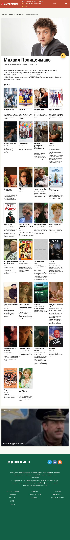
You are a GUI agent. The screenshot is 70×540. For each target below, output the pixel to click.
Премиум (24, 6)
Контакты (35, 498)
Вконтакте (57, 494)
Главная (4, 15)
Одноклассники (57, 498)
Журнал (34, 1)
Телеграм (57, 491)
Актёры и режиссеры (16, 15)
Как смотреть (38, 3)
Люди (23, 3)
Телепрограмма (26, 1)
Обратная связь (35, 494)
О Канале (35, 491)
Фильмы (40, 1)
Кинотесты (29, 3)
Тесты (12, 504)
